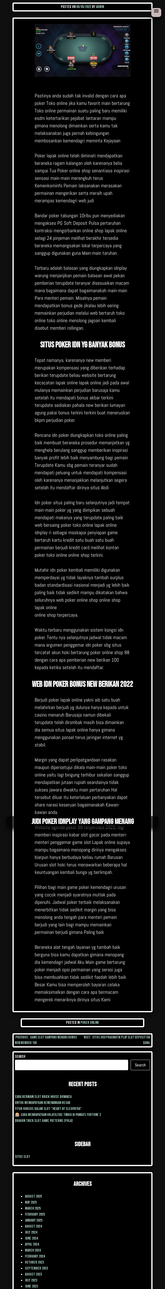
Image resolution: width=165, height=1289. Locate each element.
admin (100, 6)
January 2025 (33, 1220)
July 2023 (31, 1280)
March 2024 (33, 1250)
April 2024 (32, 1244)
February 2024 (35, 1256)
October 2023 (34, 1262)
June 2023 (31, 1286)
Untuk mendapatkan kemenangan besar (42, 1102)
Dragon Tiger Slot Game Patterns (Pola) (44, 1120)
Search (20, 1056)
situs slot (22, 1156)
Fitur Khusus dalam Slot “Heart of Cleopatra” (48, 1108)
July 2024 (31, 1232)
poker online (90, 1022)
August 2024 (33, 1226)
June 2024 (31, 1238)
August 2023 (33, 1274)
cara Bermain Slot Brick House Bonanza (43, 1096)
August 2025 (33, 1196)
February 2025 (35, 1214)
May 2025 (31, 1202)
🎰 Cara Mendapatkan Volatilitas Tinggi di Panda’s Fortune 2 (58, 1114)
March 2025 (33, 1208)
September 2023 (36, 1268)
